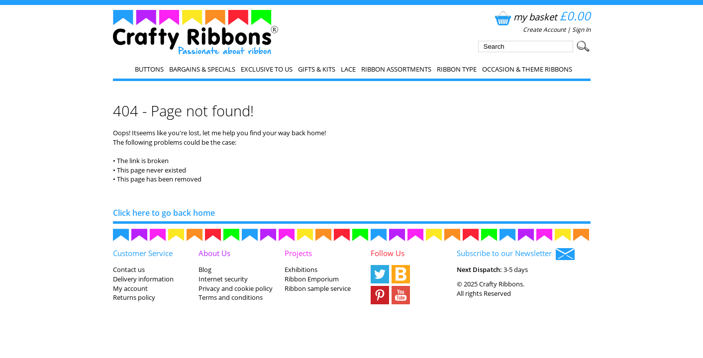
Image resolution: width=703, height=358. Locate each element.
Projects (298, 253)
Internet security (223, 278)
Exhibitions (301, 269)
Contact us (129, 269)
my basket (542, 16)
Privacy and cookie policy (236, 288)
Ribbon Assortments (396, 69)
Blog (205, 269)
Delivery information (143, 278)
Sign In (581, 29)
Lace (348, 69)
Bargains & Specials (202, 69)
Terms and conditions (231, 297)
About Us (214, 253)
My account (130, 288)
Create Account (544, 29)
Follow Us (387, 253)
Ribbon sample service (318, 288)
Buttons (149, 69)
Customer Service (143, 253)
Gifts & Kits (316, 69)
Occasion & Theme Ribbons (527, 69)
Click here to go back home (164, 212)
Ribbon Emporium (312, 278)
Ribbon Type (457, 69)
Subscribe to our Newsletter (516, 254)
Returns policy (134, 297)
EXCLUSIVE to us (267, 69)
